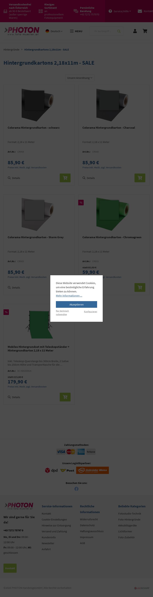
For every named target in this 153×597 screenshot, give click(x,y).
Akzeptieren (77, 304)
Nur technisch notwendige (62, 312)
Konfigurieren (90, 311)
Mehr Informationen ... (69, 295)
